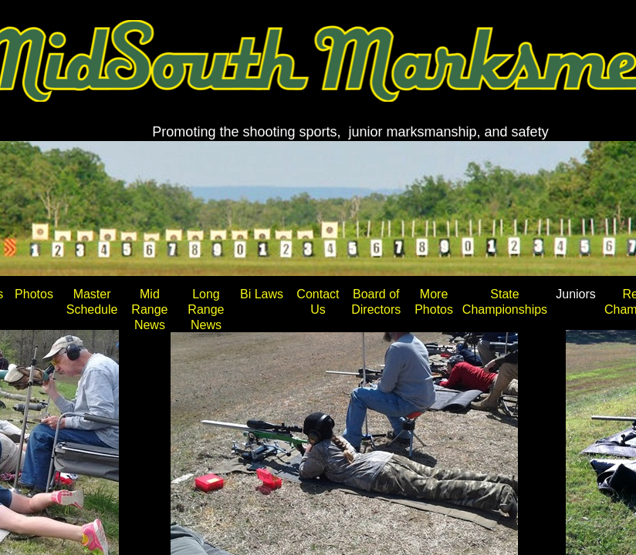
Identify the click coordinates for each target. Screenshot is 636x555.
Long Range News (206, 309)
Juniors (576, 294)
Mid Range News (149, 309)
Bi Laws (261, 294)
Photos (34, 294)
